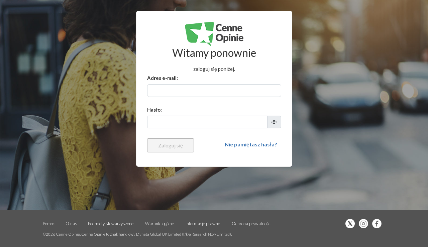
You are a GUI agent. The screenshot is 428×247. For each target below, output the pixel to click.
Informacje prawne (203, 223)
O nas (71, 223)
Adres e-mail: (162, 78)
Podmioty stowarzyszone (110, 223)
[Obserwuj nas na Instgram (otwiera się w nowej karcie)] (365, 224)
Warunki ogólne (159, 223)
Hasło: (154, 110)
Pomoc (49, 223)
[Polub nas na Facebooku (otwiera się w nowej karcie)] (378, 224)
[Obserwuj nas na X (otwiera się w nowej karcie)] (351, 224)
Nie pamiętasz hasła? (251, 144)
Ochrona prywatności (252, 223)
